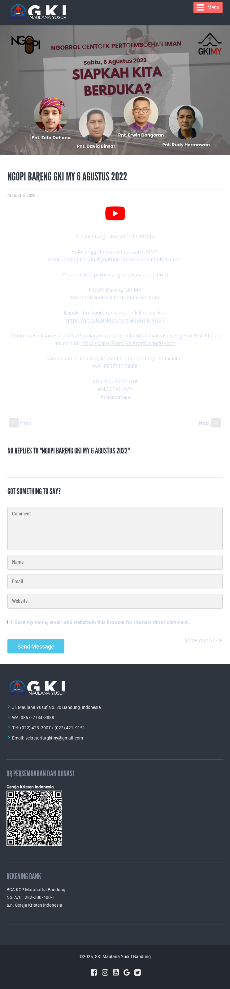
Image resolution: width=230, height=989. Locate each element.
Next (209, 422)
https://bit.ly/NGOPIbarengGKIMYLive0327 (115, 320)
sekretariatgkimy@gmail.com (54, 738)
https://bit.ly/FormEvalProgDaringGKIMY (128, 343)
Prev (20, 422)
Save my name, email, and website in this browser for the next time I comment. (102, 622)
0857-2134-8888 (37, 717)
